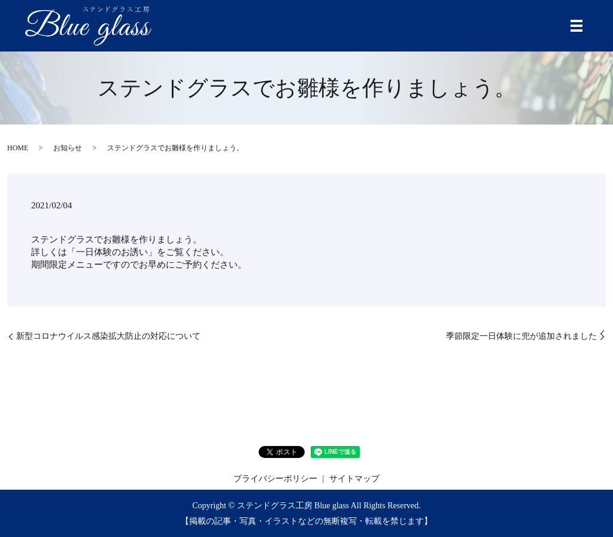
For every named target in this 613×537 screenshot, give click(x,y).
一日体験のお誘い (112, 252)
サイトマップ (354, 478)
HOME (17, 148)
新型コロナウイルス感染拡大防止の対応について (108, 336)
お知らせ (67, 148)
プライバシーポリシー (275, 478)
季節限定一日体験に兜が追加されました (521, 336)
